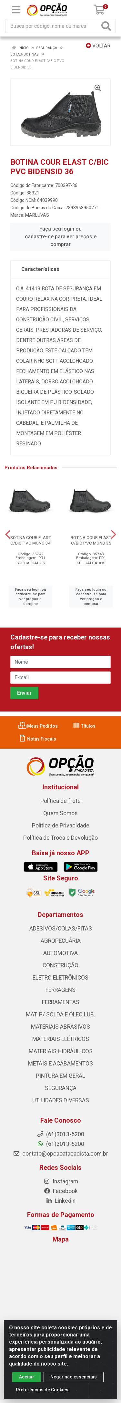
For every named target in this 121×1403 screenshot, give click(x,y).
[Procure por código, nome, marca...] (52, 26)
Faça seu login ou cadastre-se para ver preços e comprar (60, 236)
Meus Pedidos (38, 726)
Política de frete (60, 801)
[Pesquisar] (107, 26)
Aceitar (26, 1376)
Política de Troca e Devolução (60, 838)
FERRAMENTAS (60, 1002)
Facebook (61, 1191)
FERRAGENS (60, 990)
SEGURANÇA (60, 1088)
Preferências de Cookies (42, 1389)
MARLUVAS (37, 215)
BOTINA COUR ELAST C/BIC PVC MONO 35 (91, 540)
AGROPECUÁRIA (61, 941)
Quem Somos (60, 813)
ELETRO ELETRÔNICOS (60, 977)
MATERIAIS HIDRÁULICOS (61, 1051)
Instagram (60, 1181)
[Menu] (16, 10)
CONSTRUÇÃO (60, 965)
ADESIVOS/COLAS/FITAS (60, 928)
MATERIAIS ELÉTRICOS (60, 1039)
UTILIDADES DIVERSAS (60, 1100)
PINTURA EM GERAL (60, 1076)
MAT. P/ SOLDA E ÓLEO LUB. (60, 1014)
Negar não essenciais (73, 1376)
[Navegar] (8, 534)
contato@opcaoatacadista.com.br (60, 1153)
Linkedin (60, 1201)
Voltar (98, 46)
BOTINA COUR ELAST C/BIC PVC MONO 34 (30, 540)
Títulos (84, 726)
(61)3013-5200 (60, 1144)
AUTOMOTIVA (60, 953)
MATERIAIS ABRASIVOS (60, 1027)
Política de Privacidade (60, 825)
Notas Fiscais (37, 739)
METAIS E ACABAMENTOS (60, 1063)
